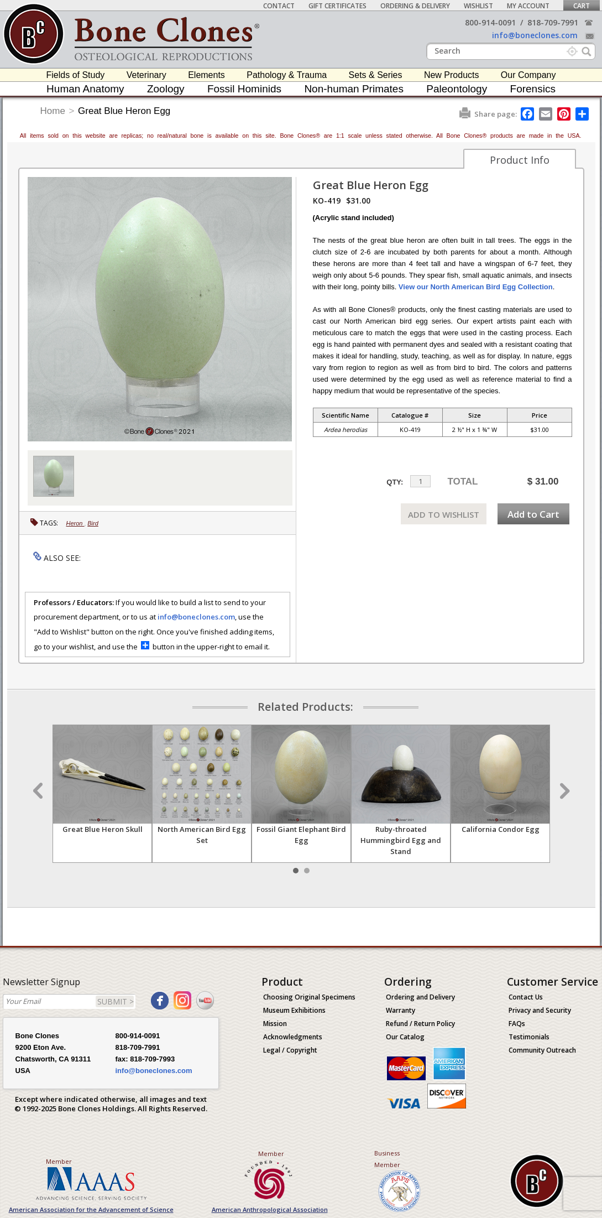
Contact (279, 6)
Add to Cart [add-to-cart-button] (533, 514)
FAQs (517, 1023)
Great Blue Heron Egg (124, 111)
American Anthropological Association (270, 1209)
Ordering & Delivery (415, 6)
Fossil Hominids (244, 89)
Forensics (533, 89)
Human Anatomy (85, 89)
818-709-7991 (552, 22)
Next (563, 791)
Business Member (387, 1159)
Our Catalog (405, 1037)
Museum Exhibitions (294, 1010)
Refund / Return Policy (420, 1023)
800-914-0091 (490, 22)
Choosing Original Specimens (309, 997)
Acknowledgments (292, 1037)
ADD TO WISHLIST (443, 514)
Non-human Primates (354, 89)
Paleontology (456, 89)
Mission (275, 1023)
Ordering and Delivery (420, 997)
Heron (75, 523)
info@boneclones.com (535, 35)
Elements (206, 75)
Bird (92, 523)
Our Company (528, 75)
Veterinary (146, 75)
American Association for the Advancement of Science (91, 1209)
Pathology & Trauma (287, 75)
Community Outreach (542, 1050)
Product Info (519, 159)
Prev (39, 791)
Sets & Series (375, 75)
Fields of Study (75, 75)
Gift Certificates (337, 6)
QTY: (394, 482)
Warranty (400, 1010)
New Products (451, 75)
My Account (528, 6)
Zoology (166, 89)
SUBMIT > (115, 1001)
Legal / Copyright (290, 1050)
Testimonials (529, 1037)
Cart (581, 6)
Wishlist (478, 6)
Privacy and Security (540, 1010)
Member (59, 1161)
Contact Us (526, 997)
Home (52, 111)
